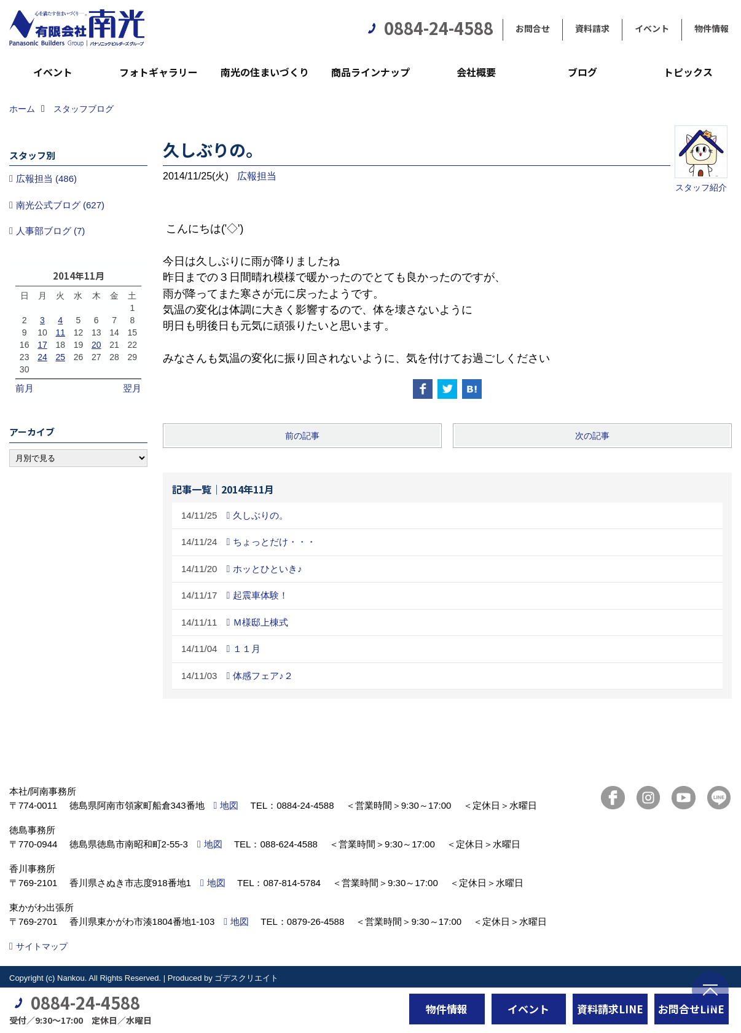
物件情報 (711, 28)
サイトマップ (42, 946)
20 (96, 345)
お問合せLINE (691, 1008)
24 (42, 357)
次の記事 (592, 436)
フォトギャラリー (158, 72)
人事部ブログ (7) (50, 231)
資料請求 (592, 28)
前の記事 (302, 436)
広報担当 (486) (46, 178)
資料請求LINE (610, 1008)
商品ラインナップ (370, 72)
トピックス (688, 72)
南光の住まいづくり (265, 72)
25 (60, 357)
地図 (229, 805)
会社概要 (476, 72)
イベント (652, 28)
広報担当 (256, 176)
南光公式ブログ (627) (60, 205)
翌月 (132, 388)
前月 (24, 388)
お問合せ (533, 28)
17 (42, 345)
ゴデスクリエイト (246, 978)
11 (60, 332)
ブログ (582, 72)
